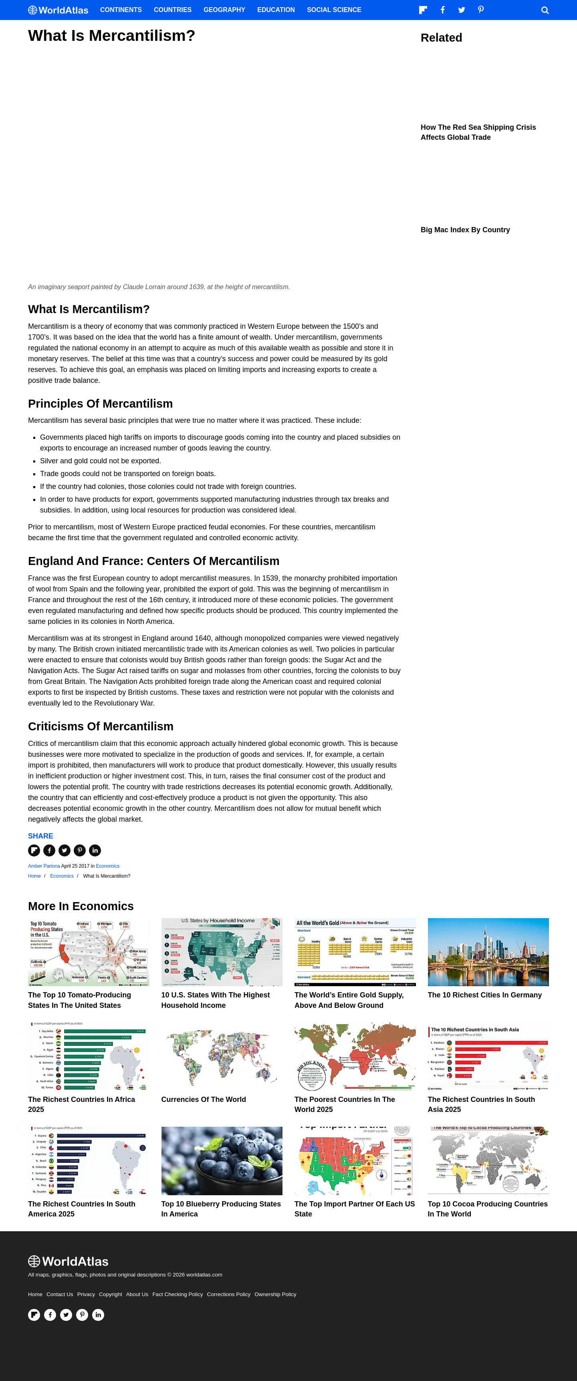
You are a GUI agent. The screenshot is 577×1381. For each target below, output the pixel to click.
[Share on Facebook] (49, 850)
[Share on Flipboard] (34, 850)
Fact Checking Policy (177, 1294)
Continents (121, 9)
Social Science (334, 9)
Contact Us (59, 1294)
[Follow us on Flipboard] (34, 1315)
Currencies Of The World (203, 1100)
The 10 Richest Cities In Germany (485, 995)
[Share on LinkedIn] (95, 850)
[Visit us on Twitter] (66, 1315)
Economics (107, 866)
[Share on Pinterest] (80, 850)
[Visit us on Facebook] (50, 1315)
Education (276, 9)
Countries (173, 9)
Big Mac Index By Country (465, 230)
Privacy (86, 1294)
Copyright (110, 1294)
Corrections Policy (228, 1294)
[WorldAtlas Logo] (61, 10)
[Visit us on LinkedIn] (98, 1315)
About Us (137, 1294)
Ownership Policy (275, 1294)
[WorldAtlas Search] (545, 10)
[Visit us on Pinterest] (82, 1315)
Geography (224, 9)
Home (35, 1294)
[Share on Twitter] (65, 850)
